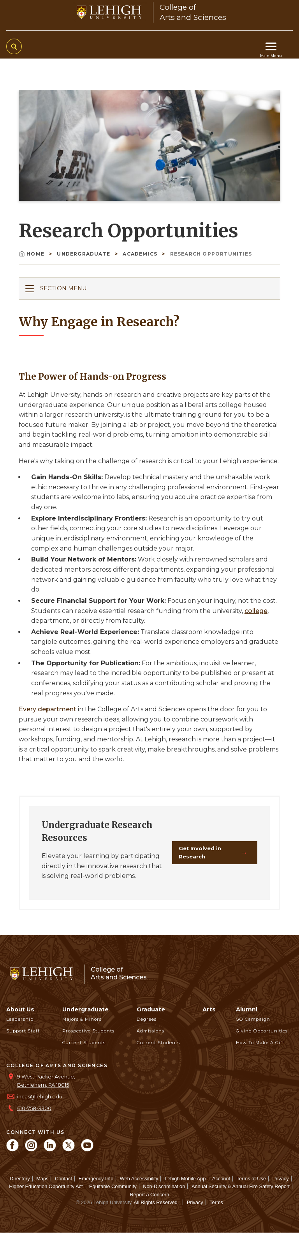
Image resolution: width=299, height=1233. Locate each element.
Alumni (246, 1009)
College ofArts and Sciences (119, 973)
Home (32, 254)
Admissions (150, 1031)
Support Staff (23, 1031)
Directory (20, 1178)
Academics (141, 254)
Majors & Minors (82, 1019)
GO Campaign (253, 1019)
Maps (42, 1178)
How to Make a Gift (260, 1042)
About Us (20, 1009)
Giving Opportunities (262, 1031)
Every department (47, 709)
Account (221, 1178)
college (255, 611)
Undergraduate (84, 254)
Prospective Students (88, 1031)
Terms (216, 1202)
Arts (209, 1009)
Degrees (147, 1019)
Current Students (84, 1042)
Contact (63, 1178)
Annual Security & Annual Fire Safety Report (241, 1186)
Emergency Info (96, 1178)
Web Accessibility (139, 1178)
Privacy (281, 1178)
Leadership (19, 1019)
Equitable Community (113, 1186)
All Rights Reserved (156, 1202)
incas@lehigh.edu (39, 1097)
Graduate (151, 1009)
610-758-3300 (34, 1108)
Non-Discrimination (164, 1186)
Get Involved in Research (200, 852)
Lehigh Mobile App (185, 1178)
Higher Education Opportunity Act (46, 1186)
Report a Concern (149, 1194)
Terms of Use (251, 1178)
